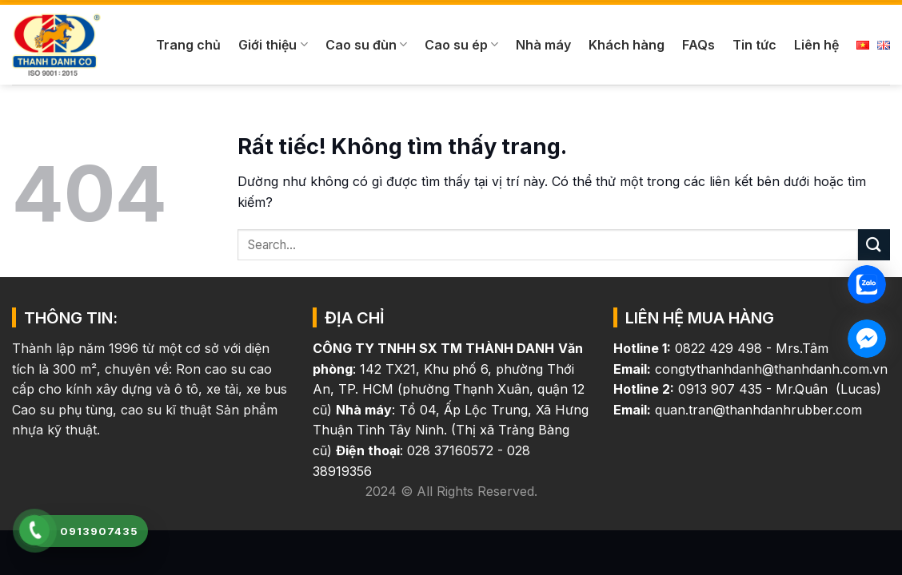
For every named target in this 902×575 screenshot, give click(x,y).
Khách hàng (627, 45)
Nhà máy (543, 45)
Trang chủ (188, 45)
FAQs (698, 45)
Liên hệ (816, 45)
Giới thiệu (272, 45)
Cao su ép (461, 45)
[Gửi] (874, 244)
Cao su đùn (366, 45)
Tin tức (754, 45)
